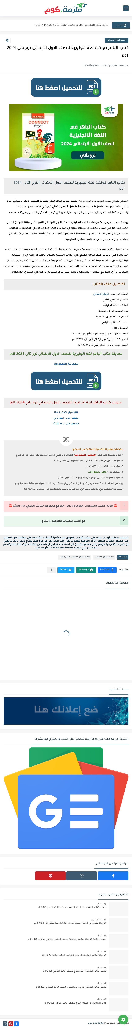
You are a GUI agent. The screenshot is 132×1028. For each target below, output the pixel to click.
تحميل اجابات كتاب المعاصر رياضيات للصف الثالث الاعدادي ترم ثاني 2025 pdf (67, 939)
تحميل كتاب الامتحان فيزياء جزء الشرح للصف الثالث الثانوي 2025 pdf (71, 987)
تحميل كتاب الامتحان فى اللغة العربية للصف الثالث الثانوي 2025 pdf (71, 907)
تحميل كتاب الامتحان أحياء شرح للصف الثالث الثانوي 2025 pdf (74, 971)
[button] (107, 570)
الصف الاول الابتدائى (116, 40)
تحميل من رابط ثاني (66, 418)
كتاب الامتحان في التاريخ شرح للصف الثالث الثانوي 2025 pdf (75, 1003)
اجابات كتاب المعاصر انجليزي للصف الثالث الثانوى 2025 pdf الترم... (71, 25)
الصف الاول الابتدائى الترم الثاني (75, 557)
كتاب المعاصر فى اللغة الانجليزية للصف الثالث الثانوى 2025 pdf (74, 955)
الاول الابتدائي (101, 294)
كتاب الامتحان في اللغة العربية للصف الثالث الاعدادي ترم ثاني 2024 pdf (70, 923)
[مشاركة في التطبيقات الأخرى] (51, 570)
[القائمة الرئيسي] (126, 8)
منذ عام (100, 903)
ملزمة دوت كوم (95, 1023)
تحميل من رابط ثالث (66, 424)
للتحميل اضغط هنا (66, 412)
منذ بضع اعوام (97, 919)
